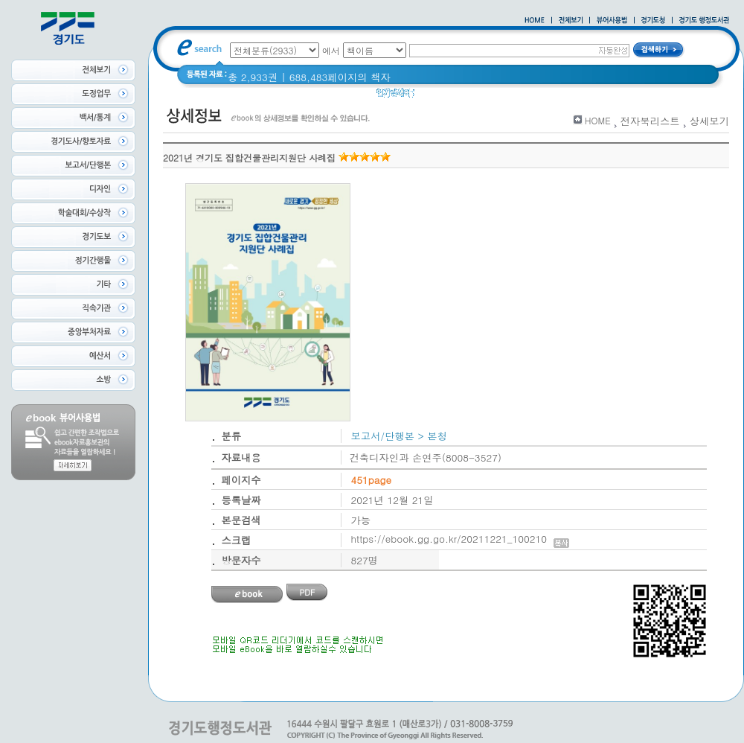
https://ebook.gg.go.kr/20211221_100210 (460, 539)
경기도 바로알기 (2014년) (563, 96)
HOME (598, 120)
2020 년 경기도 (458, 96)
